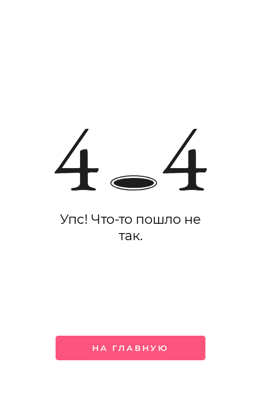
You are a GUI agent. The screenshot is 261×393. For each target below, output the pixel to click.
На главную (130, 348)
